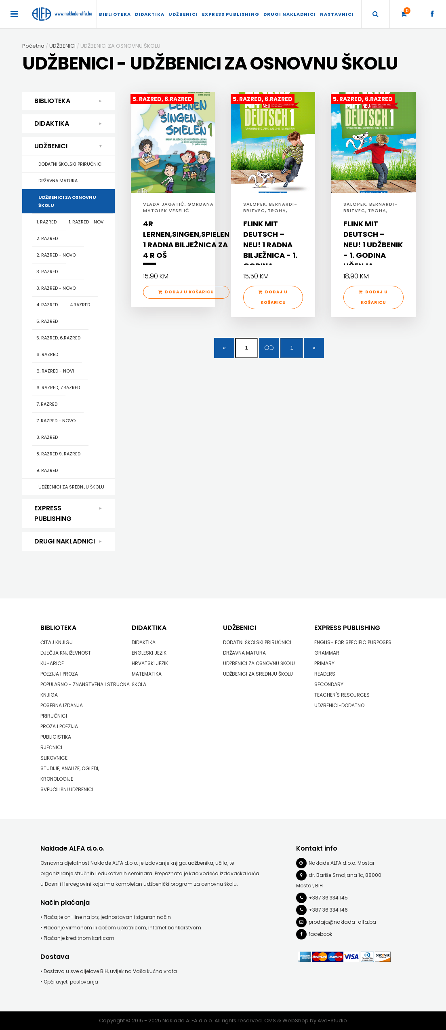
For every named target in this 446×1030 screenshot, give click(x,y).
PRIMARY (324, 663)
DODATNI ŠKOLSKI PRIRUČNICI (70, 164)
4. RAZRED (47, 304)
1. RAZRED (46, 222)
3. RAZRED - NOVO (56, 288)
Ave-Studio (332, 1020)
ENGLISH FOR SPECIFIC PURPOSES (352, 642)
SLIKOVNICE (53, 757)
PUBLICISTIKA (55, 736)
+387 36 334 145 (328, 897)
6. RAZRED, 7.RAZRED (58, 387)
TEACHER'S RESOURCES (342, 694)
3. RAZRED (47, 271)
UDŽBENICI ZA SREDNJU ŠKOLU (71, 487)
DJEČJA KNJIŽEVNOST (65, 652)
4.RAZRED (80, 304)
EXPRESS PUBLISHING (230, 14)
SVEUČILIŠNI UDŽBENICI (66, 789)
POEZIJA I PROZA (59, 673)
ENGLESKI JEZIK (149, 652)
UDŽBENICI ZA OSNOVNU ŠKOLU (67, 201)
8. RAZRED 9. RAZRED (58, 454)
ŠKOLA (139, 684)
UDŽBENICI (183, 14)
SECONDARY (328, 684)
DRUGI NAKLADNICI (289, 14)
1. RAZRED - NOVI (87, 222)
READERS (324, 673)
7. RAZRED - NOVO (56, 420)
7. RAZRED (46, 404)
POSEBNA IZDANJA (61, 705)
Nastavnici (337, 14)
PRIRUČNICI (53, 715)
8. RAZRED (47, 437)
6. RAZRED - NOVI (55, 371)
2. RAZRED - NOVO (56, 255)
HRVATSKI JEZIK (150, 663)
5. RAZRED (47, 321)
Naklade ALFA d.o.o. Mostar (341, 862)
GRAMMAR (326, 652)
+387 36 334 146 (328, 909)
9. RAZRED (47, 470)
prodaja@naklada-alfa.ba (342, 921)
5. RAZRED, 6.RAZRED (58, 338)
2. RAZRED (47, 238)
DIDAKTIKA (149, 14)
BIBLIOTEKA (115, 14)
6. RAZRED (47, 354)
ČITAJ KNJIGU (56, 642)
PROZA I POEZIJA (59, 726)
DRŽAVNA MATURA (58, 180)
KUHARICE (52, 663)
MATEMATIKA (147, 673)
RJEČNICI (51, 747)
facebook (320, 934)
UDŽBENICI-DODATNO (339, 705)
